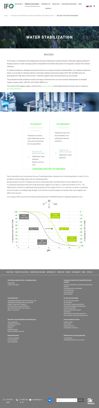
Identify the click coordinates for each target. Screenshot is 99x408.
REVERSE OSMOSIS (13, 329)
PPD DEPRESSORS (68, 292)
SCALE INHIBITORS (69, 290)
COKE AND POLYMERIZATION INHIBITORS (74, 306)
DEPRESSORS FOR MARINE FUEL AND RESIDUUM (20, 302)
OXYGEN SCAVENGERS (70, 308)
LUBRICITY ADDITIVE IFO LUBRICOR (17, 304)
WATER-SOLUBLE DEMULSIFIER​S (72, 310)
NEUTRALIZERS (68, 302)
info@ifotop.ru (37, 400)
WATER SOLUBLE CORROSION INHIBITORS (75, 313)
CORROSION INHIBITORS (14, 324)
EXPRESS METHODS (69, 326)
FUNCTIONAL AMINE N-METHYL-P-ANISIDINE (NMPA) (22, 280)
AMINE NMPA (11, 283)
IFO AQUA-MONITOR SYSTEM (71, 319)
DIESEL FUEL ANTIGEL (13, 310)
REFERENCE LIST (45, 4)
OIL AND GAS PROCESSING (71, 298)
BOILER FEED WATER (13, 335)
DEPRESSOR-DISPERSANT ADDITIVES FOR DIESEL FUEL (22, 300)
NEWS (80, 4)
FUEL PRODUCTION (13, 298)
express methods (47, 86)
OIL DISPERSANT (68, 338)
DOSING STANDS (68, 322)
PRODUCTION (55, 4)
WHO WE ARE (18, 4)
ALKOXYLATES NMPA (13, 285)
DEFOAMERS (67, 312)
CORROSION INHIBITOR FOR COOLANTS (74, 340)
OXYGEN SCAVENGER (13, 338)
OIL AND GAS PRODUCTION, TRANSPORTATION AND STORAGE (77, 281)
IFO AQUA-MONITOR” (14, 89)
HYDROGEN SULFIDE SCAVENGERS (73, 288)
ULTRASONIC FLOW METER (71, 328)
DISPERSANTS (11, 326)
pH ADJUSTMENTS (13, 340)
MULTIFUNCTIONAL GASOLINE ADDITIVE (18, 306)
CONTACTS (48, 8)
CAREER (68, 272)
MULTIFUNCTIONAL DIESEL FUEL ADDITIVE (19, 308)
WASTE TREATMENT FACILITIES (16, 331)
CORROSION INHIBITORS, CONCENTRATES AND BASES (78, 285)
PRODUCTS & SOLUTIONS (31, 4)
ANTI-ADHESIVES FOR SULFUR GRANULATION (76, 315)
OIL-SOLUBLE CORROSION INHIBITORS (74, 304)
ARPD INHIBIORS (68, 294)
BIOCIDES (66, 286)
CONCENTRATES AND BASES (69, 4)
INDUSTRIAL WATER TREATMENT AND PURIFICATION (22, 319)
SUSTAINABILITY (76, 272)
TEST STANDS (67, 324)
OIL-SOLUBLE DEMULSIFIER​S (71, 300)
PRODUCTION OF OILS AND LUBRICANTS (74, 335)
